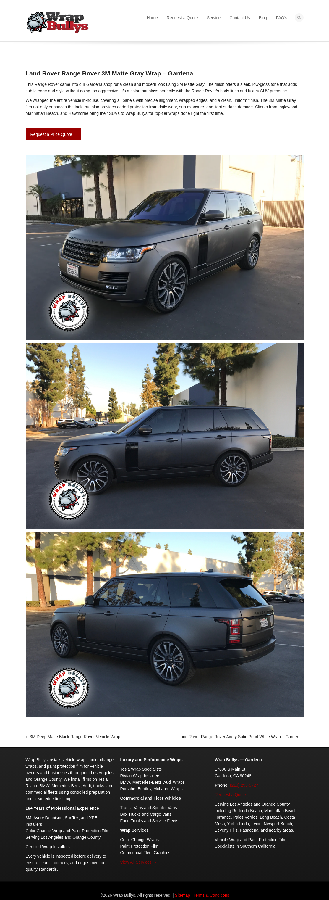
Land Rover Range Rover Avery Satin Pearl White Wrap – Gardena (240, 736)
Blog (263, 17)
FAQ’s (281, 17)
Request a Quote (182, 17)
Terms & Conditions (211, 895)
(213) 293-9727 (244, 785)
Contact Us (239, 17)
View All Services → (138, 862)
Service (214, 17)
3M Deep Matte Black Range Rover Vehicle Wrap (75, 736)
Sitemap (182, 895)
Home (152, 17)
